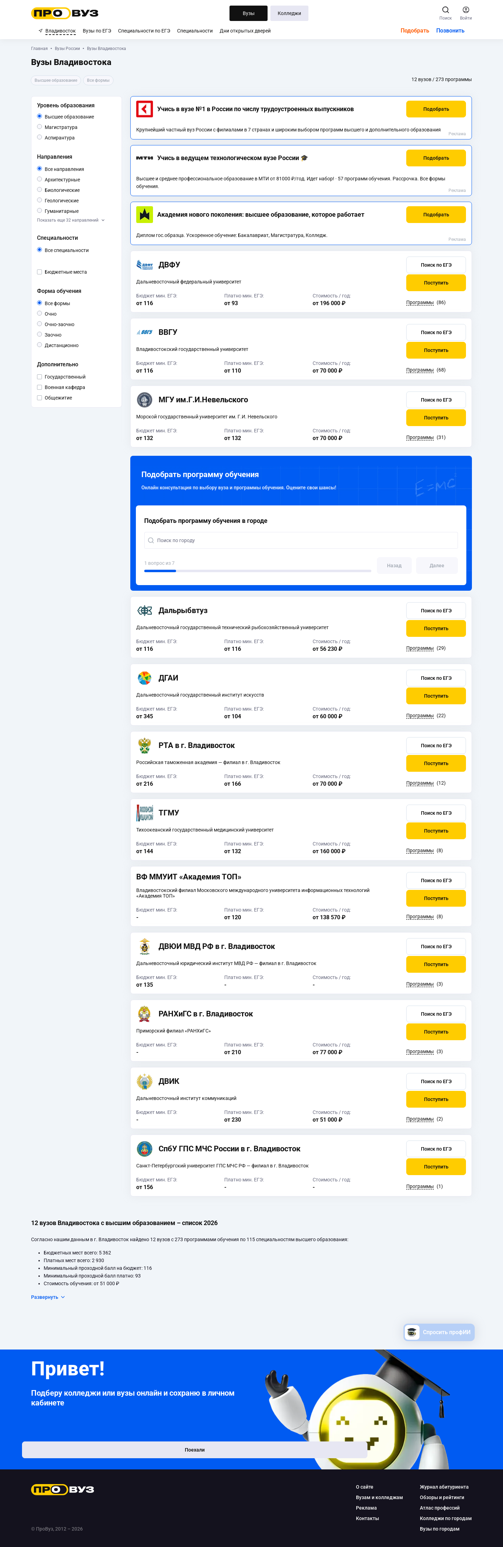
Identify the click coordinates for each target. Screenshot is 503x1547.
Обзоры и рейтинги (435, 1497)
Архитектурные (86, 179)
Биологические (86, 189)
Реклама (450, 133)
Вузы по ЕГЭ (97, 31)
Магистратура (84, 126)
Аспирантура (82, 137)
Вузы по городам (432, 1529)
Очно (63, 313)
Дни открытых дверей (245, 31)
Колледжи (289, 13)
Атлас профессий (432, 1508)
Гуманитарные (85, 210)
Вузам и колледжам (372, 1497)
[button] (429, 109)
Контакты (360, 1518)
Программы (413, 302)
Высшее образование (86, 117)
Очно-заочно (75, 324)
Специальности (195, 31)
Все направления (86, 169)
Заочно (68, 334)
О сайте (357, 1487)
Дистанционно (85, 344)
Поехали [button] (84, 1455)
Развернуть (55, 1297)
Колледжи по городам (439, 1518)
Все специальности (86, 250)
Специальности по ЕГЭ (144, 31)
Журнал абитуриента (437, 1487)
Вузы (249, 13)
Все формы (73, 303)
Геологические (85, 200)
